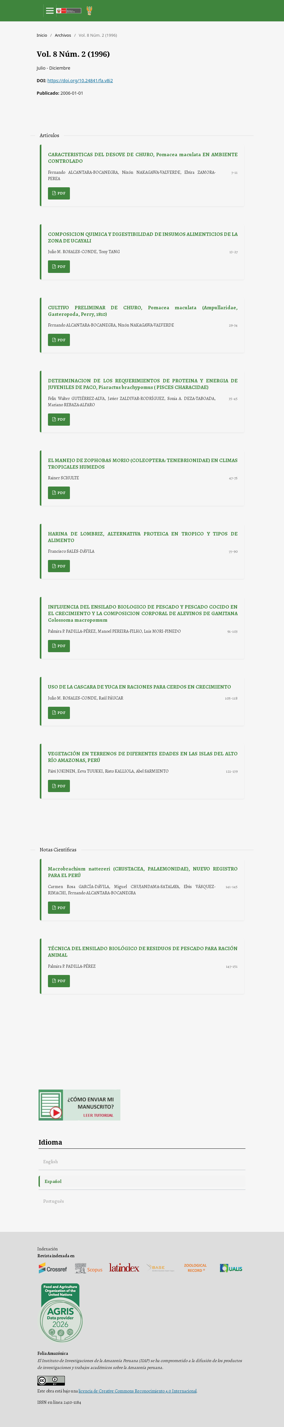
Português (53, 1201)
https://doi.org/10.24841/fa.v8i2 (80, 80)
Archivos (63, 35)
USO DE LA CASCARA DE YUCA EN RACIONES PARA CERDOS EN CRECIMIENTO (139, 686)
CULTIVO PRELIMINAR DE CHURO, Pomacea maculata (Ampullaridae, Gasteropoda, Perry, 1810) (143, 311)
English (50, 1161)
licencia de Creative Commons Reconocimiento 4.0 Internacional (138, 1391)
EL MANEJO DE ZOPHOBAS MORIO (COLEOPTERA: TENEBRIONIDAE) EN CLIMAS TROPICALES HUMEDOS (143, 464)
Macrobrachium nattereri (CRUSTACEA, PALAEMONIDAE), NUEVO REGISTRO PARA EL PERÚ (143, 872)
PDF (61, 193)
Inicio (42, 35)
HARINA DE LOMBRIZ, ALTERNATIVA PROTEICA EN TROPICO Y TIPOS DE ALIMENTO (143, 537)
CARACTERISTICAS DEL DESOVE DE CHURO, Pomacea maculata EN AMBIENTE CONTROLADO (143, 158)
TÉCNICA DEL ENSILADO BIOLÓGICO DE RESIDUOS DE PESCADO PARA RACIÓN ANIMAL (143, 952)
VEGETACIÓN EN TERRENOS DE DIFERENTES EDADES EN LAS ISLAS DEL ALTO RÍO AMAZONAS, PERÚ (143, 757)
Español (53, 1181)
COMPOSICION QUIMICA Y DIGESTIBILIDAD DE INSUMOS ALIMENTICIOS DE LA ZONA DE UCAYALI (143, 237)
